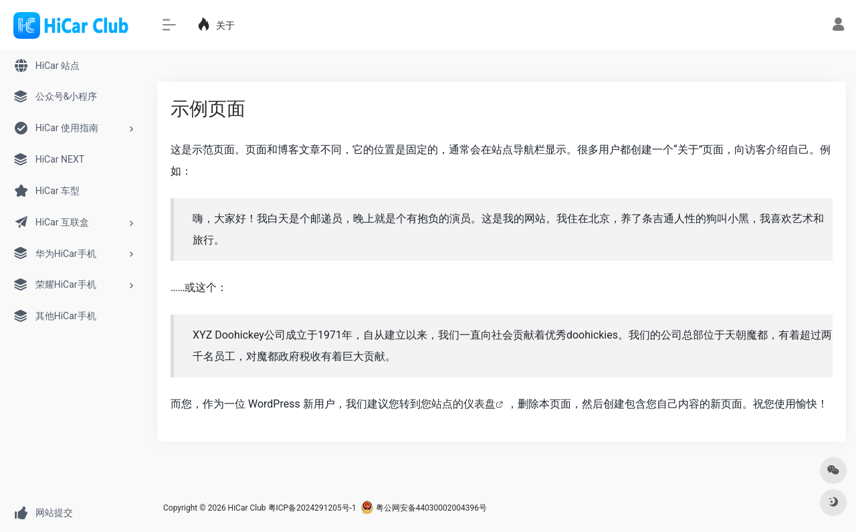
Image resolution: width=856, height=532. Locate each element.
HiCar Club (247, 508)
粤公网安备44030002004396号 (423, 508)
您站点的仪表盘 (458, 403)
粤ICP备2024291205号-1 (312, 508)
